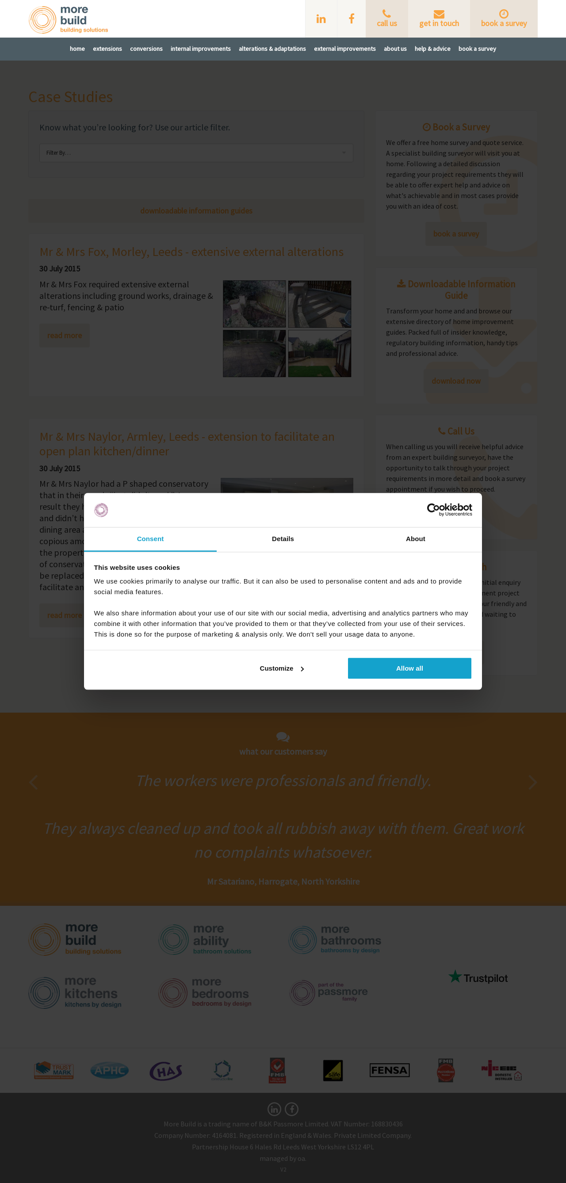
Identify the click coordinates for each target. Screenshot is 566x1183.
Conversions (146, 49)
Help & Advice (433, 49)
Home (77, 49)
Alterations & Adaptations (272, 49)
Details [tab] (283, 538)
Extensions (107, 49)
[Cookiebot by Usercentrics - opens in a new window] (433, 510)
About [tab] (415, 538)
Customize (282, 668)
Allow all (409, 668)
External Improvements (345, 49)
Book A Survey (477, 49)
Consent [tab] (150, 538)
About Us (395, 49)
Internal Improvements (201, 49)
